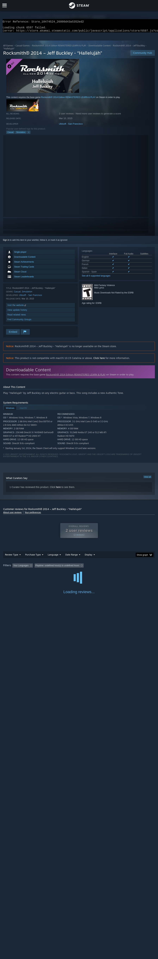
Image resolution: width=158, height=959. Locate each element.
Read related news (16, 316)
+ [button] (28, 134)
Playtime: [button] (83, 567)
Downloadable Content (99, 47)
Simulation (20, 134)
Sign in (6, 242)
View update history (17, 312)
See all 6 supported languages (96, 278)
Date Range (71, 556)
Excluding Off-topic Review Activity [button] (56, 567)
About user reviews (12, 514)
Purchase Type (33, 556)
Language (53, 556)
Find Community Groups (19, 321)
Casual (10, 134)
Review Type (11, 556)
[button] (15, 567)
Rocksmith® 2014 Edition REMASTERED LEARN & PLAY (59, 47)
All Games (8, 47)
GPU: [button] (18, 572)
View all (147, 479)
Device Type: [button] (34, 572)
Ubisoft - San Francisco (71, 126)
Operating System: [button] (138, 567)
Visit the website (17, 307)
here (58, 489)
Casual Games (23, 47)
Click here (99, 360)
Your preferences (33, 514)
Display (88, 556)
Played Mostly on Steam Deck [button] (109, 567)
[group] (79, 569)
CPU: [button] (6, 572)
